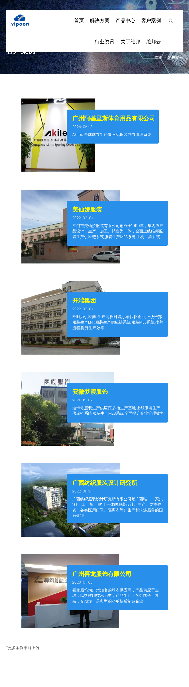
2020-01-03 (82, 582)
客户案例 (151, 20)
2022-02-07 (83, 217)
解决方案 (100, 20)
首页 (79, 20)
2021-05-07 (82, 400)
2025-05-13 (82, 126)
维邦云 (153, 41)
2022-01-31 (81, 491)
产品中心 (125, 20)
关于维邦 (130, 41)
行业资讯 (104, 41)
